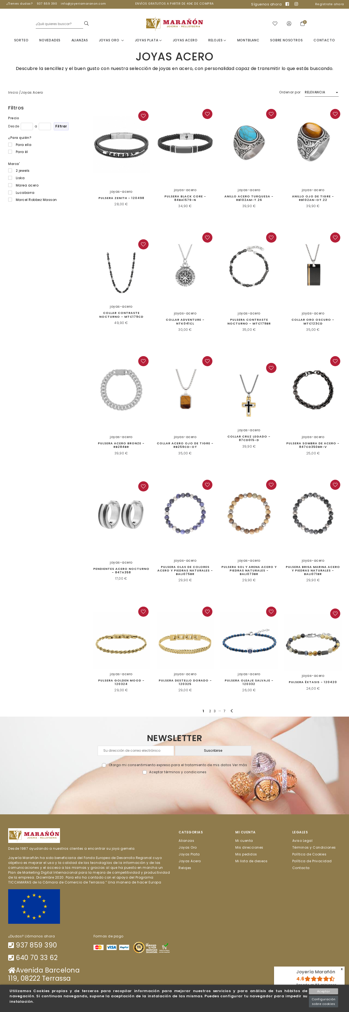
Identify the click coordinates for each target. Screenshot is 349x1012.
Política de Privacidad (312, 861)
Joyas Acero (185, 40)
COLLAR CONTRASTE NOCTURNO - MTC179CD (121, 315)
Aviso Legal (302, 840)
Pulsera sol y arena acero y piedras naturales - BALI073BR (249, 570)
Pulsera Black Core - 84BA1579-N (185, 198)
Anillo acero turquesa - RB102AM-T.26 (248, 198)
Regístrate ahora (329, 4)
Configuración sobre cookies (324, 1001)
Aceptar (323, 991)
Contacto (324, 40)
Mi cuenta (244, 840)
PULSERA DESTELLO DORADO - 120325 (185, 682)
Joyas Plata (148, 40)
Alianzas (79, 40)
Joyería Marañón (315, 972)
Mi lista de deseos (251, 861)
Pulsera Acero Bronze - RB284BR (121, 445)
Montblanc (248, 40)
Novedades (50, 40)
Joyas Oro (111, 40)
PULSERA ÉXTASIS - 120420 (313, 682)
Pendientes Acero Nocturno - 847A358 (121, 571)
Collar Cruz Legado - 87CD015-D (248, 438)
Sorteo (21, 40)
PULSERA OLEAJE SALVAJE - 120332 (249, 682)
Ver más (239, 765)
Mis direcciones (249, 847)
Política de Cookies (309, 854)
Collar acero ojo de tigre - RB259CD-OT (185, 445)
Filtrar (61, 126)
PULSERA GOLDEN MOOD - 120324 (121, 682)
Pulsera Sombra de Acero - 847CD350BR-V (312, 445)
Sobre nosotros (286, 40)
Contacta (301, 868)
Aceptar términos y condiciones (177, 772)
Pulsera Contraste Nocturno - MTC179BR (249, 322)
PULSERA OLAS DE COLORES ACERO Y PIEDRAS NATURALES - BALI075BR (185, 570)
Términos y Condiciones (314, 847)
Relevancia (315, 92)
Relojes (217, 40)
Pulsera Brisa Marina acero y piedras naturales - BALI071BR (313, 570)
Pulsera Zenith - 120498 (121, 198)
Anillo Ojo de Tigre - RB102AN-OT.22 (313, 198)
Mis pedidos (246, 854)
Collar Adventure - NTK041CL (185, 322)
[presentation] (174, 787)
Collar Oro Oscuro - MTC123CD (312, 322)
